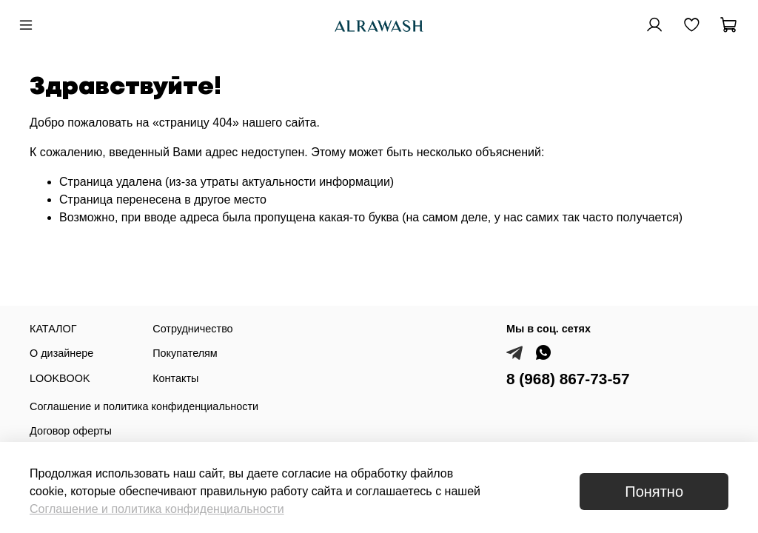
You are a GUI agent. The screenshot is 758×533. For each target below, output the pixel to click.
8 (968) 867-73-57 (568, 378)
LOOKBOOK (60, 378)
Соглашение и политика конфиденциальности (144, 406)
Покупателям (185, 353)
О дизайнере (61, 353)
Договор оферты (71, 431)
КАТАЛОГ (53, 329)
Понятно (654, 491)
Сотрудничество (192, 329)
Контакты (175, 378)
